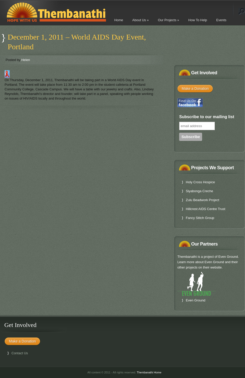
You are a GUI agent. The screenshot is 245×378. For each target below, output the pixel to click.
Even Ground (195, 300)
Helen (25, 60)
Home (118, 20)
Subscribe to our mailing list (206, 117)
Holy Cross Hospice (200, 182)
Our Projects (168, 20)
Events (221, 20)
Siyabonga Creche (199, 191)
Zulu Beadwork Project (202, 200)
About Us (140, 20)
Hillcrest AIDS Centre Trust (205, 209)
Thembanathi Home (149, 372)
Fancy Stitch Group (200, 218)
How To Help (197, 20)
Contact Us (19, 353)
